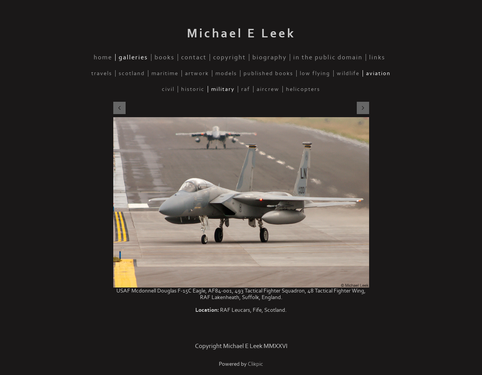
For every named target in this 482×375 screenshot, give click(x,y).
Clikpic (255, 364)
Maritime (164, 73)
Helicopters (303, 89)
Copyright (229, 57)
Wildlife (348, 73)
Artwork (197, 73)
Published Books (268, 73)
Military (223, 89)
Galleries (133, 57)
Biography (269, 57)
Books (165, 57)
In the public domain (328, 57)
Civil (168, 89)
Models (226, 73)
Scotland (132, 73)
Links (377, 57)
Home (103, 57)
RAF (245, 89)
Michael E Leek (241, 33)
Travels (101, 73)
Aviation (378, 73)
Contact (194, 57)
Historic (193, 89)
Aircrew (268, 89)
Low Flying (315, 73)
